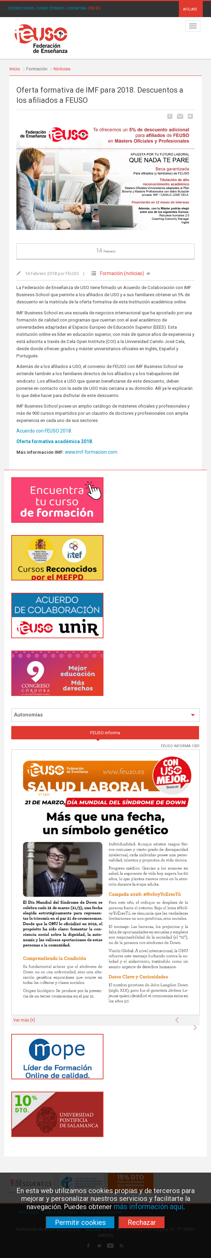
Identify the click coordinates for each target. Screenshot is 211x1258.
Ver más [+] (24, 1020)
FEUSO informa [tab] (105, 732)
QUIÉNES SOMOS (21, 8)
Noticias (62, 68)
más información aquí (148, 1206)
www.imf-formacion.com (91, 452)
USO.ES (94, 8)
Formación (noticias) (122, 273)
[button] (178, 1018)
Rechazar (142, 1222)
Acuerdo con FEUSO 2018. (44, 431)
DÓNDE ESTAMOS (50, 8)
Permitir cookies (80, 1222)
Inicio (15, 68)
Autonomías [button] (104, 715)
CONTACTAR (76, 8)
